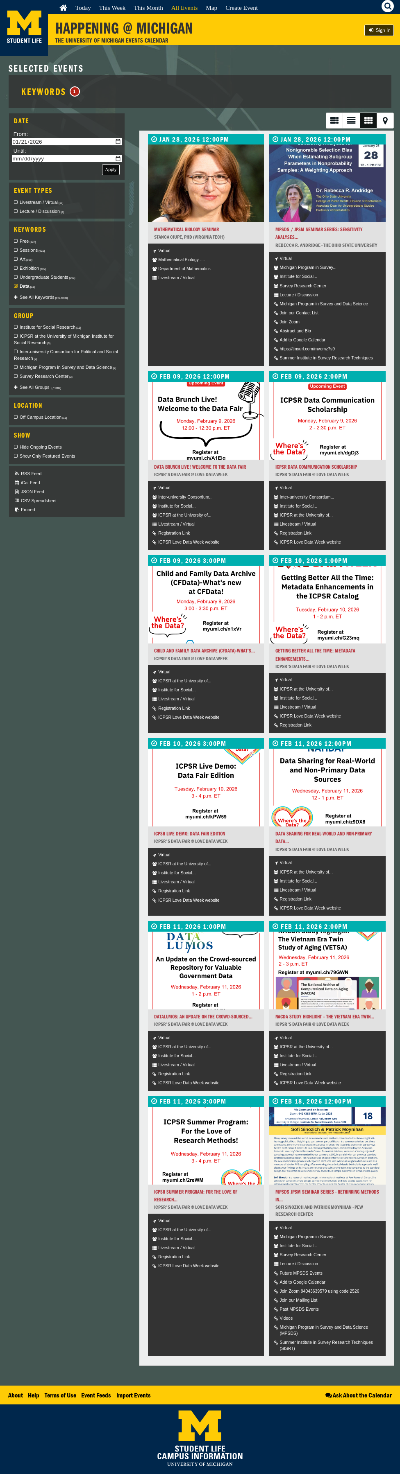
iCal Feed (27, 482)
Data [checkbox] (27, 286)
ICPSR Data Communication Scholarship (316, 466)
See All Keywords (44, 297)
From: (21, 134)
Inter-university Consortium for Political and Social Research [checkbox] (66, 355)
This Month (148, 7)
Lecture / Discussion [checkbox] (42, 211)
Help (33, 1395)
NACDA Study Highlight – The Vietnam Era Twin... (324, 1016)
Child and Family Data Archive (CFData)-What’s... (204, 650)
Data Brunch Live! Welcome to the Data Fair (200, 466)
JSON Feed (29, 491)
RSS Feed (27, 473)
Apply (110, 169)
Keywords (50, 91)
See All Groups (40, 387)
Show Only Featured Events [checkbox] (47, 456)
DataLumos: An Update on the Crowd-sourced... (203, 1016)
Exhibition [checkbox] (33, 268)
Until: (20, 151)
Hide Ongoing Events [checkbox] (41, 447)
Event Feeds (96, 1395)
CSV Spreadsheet (35, 500)
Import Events (133, 1395)
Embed (24, 509)
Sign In (379, 30)
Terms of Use (60, 1395)
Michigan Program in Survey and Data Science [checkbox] (68, 367)
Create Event (241, 7)
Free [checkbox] (28, 241)
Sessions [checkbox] (32, 250)
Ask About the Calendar (358, 1395)
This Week (112, 7)
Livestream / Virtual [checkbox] (41, 202)
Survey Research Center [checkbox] (46, 376)
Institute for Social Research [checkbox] (50, 327)
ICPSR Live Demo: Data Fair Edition (189, 833)
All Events (184, 7)
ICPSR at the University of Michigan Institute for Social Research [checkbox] (64, 339)
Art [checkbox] (26, 259)
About (15, 1395)
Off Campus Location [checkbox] (43, 417)
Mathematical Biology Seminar (186, 229)
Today (83, 7)
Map (211, 7)
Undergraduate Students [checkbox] (47, 277)
